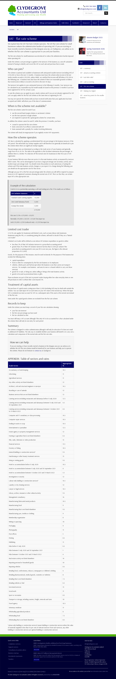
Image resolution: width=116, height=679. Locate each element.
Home (11, 23)
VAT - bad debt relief (86, 77)
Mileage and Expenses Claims (48, 23)
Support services (13, 647)
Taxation (10, 659)
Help (43, 671)
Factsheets (75, 23)
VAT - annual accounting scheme (90, 73)
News (95, 23)
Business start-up (13, 653)
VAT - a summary (85, 68)
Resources (86, 23)
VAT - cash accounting (87, 82)
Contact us (103, 23)
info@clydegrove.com (88, 9)
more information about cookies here (99, 671)
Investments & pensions (15, 656)
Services (28, 23)
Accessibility (29, 671)
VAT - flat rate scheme (87, 86)
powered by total (51, 674)
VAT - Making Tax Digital (87, 91)
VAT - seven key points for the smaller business (92, 96)
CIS (35, 23)
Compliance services (14, 644)
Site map (22, 671)
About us (19, 23)
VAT (18, 29)
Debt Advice (65, 23)
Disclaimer (38, 671)
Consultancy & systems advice (17, 650)
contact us (38, 351)
